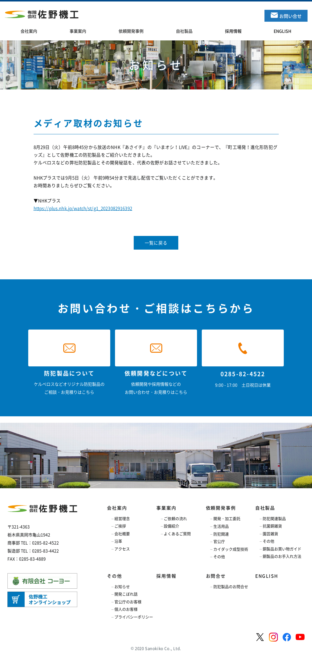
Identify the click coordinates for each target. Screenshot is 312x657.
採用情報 (166, 576)
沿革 (118, 541)
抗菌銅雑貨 (272, 526)
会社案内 (117, 508)
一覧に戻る (156, 243)
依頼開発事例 (221, 508)
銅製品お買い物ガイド (282, 549)
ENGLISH (266, 576)
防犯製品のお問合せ (230, 586)
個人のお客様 (126, 609)
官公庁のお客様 (127, 601)
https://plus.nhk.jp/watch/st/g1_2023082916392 (83, 208)
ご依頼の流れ (175, 518)
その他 (219, 556)
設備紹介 (171, 526)
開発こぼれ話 (126, 594)
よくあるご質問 (177, 533)
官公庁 (219, 541)
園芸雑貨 (270, 533)
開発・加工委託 (226, 518)
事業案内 (166, 508)
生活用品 (221, 526)
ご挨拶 (120, 526)
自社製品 (265, 508)
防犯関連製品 (274, 518)
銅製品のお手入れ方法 (282, 556)
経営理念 (122, 518)
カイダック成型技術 (230, 549)
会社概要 (122, 533)
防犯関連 (221, 534)
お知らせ (122, 586)
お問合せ (216, 576)
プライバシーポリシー (133, 617)
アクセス (122, 549)
